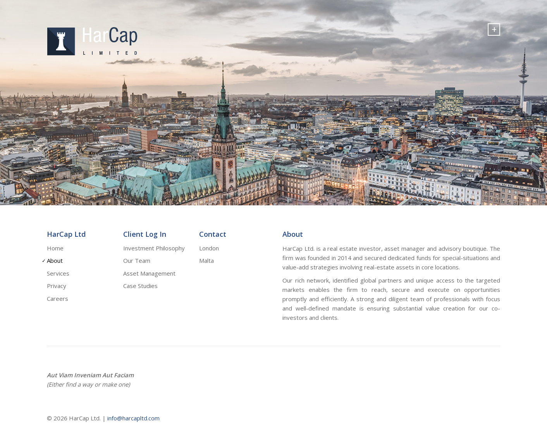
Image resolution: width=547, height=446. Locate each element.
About (55, 260)
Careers (57, 298)
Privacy (56, 286)
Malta (206, 260)
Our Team (136, 260)
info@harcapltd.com (133, 418)
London (209, 248)
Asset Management (149, 273)
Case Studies (140, 286)
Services (58, 273)
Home (55, 248)
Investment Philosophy (154, 248)
